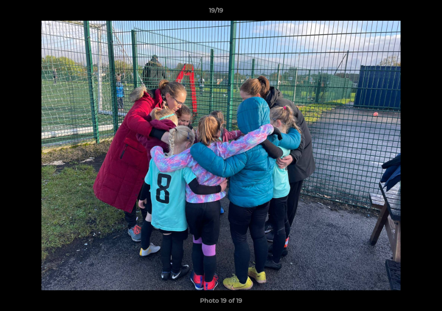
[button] (406, 12)
